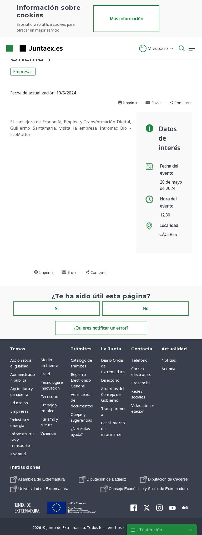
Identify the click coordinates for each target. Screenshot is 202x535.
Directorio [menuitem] (110, 380)
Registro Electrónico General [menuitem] (81, 380)
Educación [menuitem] (19, 402)
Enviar (153, 102)
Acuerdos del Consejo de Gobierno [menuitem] (112, 394)
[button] (156, 48)
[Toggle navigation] (70, 48)
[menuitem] (37, 479)
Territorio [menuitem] (49, 396)
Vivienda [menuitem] (48, 433)
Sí (57, 308)
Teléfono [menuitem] (139, 360)
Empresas (23, 71)
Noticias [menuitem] (168, 360)
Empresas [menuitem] (19, 411)
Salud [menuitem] (45, 373)
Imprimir (128, 102)
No (145, 308)
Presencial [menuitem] (140, 382)
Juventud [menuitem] (18, 453)
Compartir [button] (181, 102)
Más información (126, 19)
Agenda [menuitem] (168, 368)
